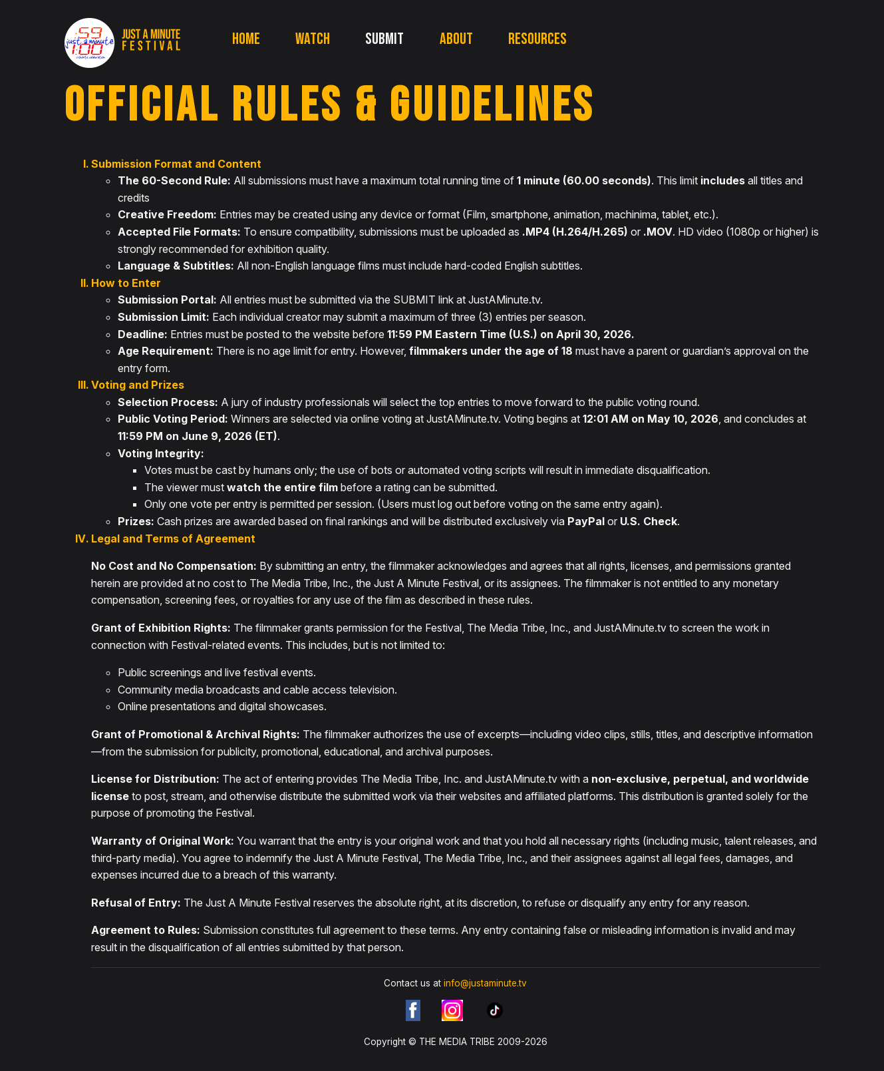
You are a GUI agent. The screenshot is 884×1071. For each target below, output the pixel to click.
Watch (312, 39)
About (456, 39)
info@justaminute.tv (485, 983)
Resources (537, 39)
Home (246, 39)
